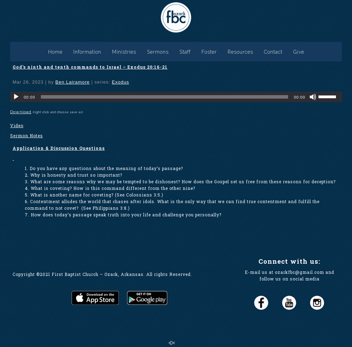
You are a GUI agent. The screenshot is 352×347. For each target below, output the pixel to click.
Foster (209, 52)
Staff (185, 52)
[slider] (164, 97)
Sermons (158, 52)
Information (87, 52)
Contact (273, 52)
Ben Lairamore (73, 82)
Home (55, 52)
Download (20, 111)
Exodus (120, 82)
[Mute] (312, 96)
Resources (240, 52)
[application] (176, 97)
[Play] (16, 96)
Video (16, 125)
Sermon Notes (26, 135)
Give (298, 52)
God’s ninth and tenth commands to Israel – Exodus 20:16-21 (90, 67)
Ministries (124, 52)
